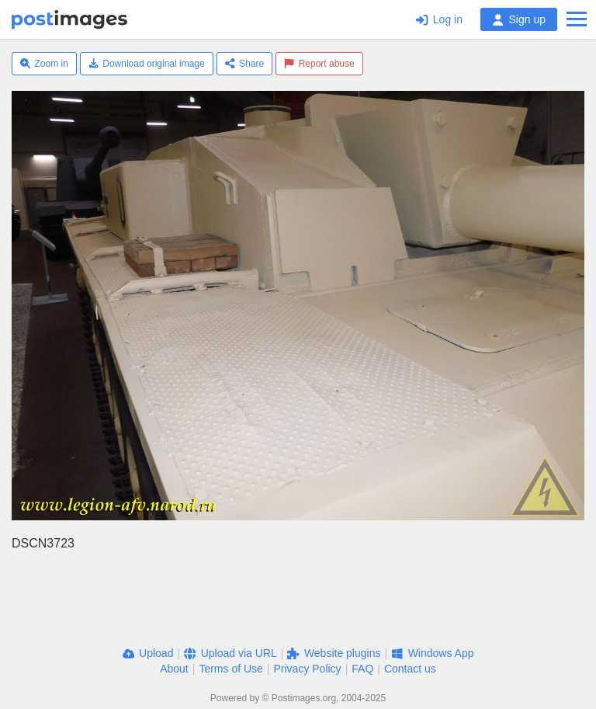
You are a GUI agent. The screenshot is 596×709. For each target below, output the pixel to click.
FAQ (362, 668)
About (174, 668)
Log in (439, 19)
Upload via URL (230, 653)
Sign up (519, 19)
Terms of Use (230, 668)
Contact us (410, 668)
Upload (148, 653)
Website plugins (333, 653)
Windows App (432, 653)
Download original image (146, 63)
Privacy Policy (307, 668)
